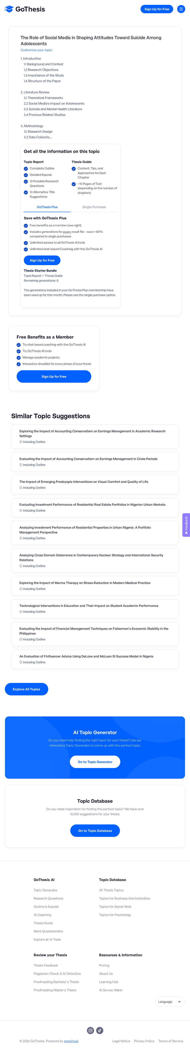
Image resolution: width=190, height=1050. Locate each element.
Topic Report (34, 162)
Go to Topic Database (95, 831)
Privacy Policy (144, 1041)
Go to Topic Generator (95, 762)
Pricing (104, 965)
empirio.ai (71, 1041)
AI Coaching (42, 915)
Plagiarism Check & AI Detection (57, 974)
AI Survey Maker (111, 990)
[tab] (47, 208)
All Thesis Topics (111, 890)
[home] (25, 9)
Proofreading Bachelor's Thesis (56, 982)
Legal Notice (121, 1041)
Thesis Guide (81, 162)
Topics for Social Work (115, 907)
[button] (181, 9)
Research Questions (48, 898)
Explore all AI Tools (47, 939)
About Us (106, 974)
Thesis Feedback (46, 965)
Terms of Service (170, 1041)
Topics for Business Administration (124, 898)
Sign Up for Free (157, 9)
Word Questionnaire (48, 931)
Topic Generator (45, 890)
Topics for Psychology (115, 915)
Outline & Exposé (46, 907)
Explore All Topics (26, 689)
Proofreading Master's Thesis (55, 990)
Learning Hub (108, 982)
